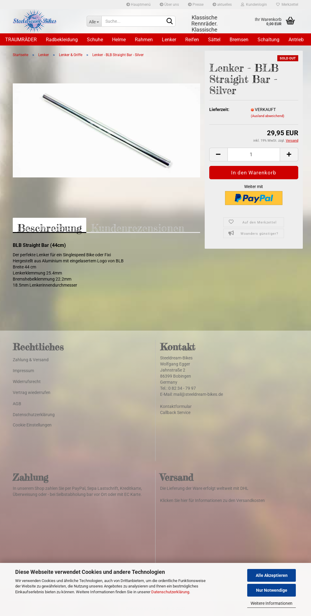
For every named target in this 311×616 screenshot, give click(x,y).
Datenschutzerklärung (170, 592)
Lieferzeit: (219, 109)
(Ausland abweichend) (267, 116)
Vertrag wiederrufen (31, 392)
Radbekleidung (62, 39)
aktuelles (222, 4)
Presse (195, 4)
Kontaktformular (176, 406)
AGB (17, 403)
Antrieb (296, 39)
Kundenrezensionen (137, 227)
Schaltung (268, 39)
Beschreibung (49, 227)
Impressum (23, 370)
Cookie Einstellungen (32, 424)
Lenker (169, 39)
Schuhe (95, 39)
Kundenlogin (254, 4)
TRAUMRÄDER (21, 39)
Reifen (192, 39)
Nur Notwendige (271, 590)
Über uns (169, 4)
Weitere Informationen (271, 603)
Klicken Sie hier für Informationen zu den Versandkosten (212, 500)
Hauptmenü (138, 4)
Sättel (214, 39)
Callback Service (175, 412)
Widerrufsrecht (27, 381)
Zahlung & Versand (31, 359)
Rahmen (144, 39)
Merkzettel (287, 4)
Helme (119, 39)
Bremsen (239, 39)
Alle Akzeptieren (272, 575)
